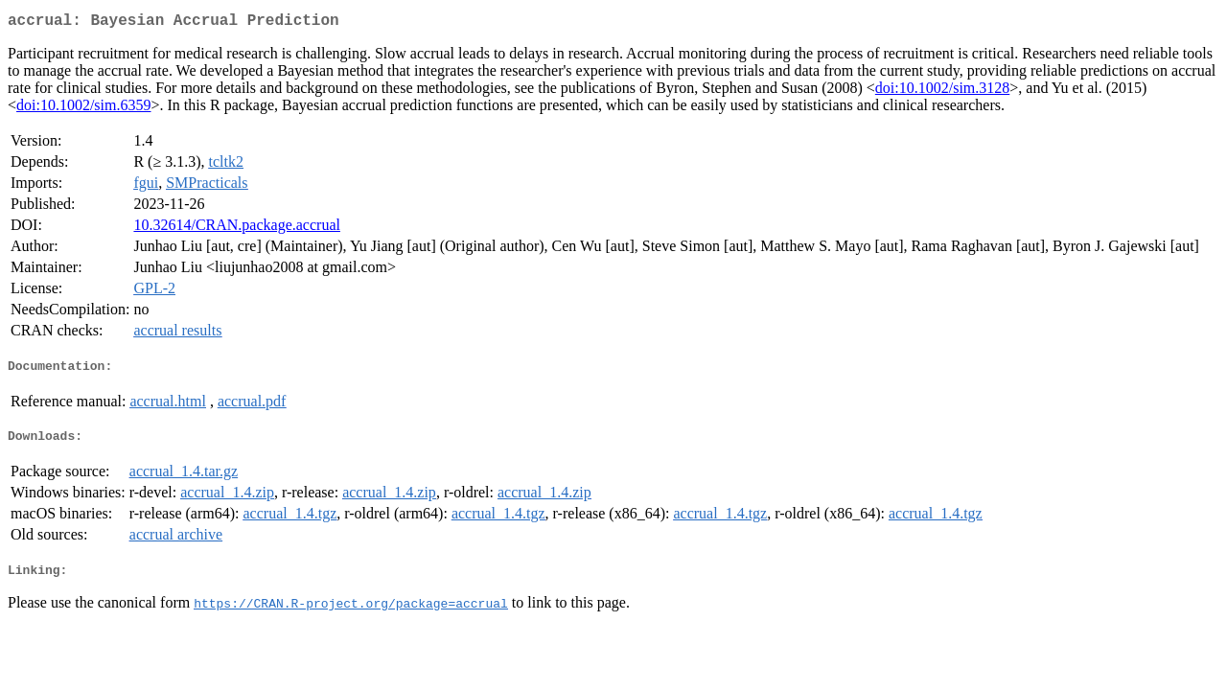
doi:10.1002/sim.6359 (83, 109)
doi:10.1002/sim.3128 (942, 91)
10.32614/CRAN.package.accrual (236, 228)
